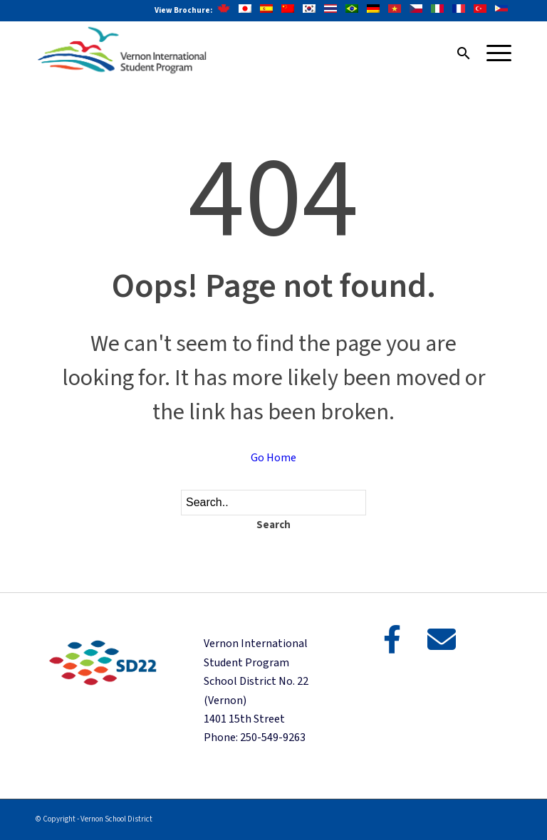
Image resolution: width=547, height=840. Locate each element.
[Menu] (491, 53)
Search (273, 525)
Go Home (273, 458)
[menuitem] (456, 53)
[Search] (456, 53)
